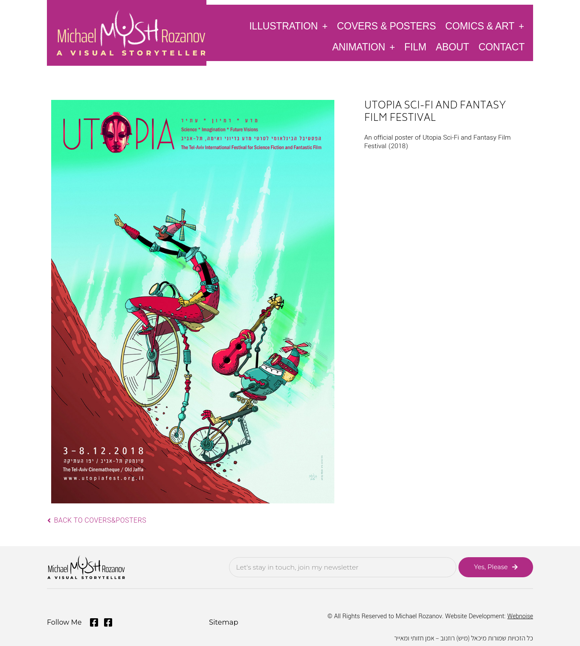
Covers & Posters (386, 26)
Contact (501, 47)
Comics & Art (484, 26)
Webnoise (520, 615)
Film (415, 47)
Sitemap (223, 621)
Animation (363, 47)
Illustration (288, 26)
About (452, 47)
